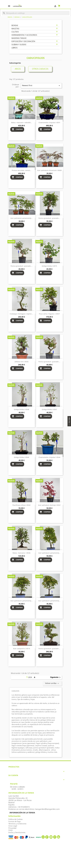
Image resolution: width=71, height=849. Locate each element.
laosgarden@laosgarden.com (47, 809)
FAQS (10, 830)
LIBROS (14, 48)
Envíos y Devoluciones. (17, 832)
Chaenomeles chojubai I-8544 (49, 457)
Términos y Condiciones (17, 824)
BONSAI (14, 25)
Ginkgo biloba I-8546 (21, 457)
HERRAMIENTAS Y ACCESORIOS (24, 35)
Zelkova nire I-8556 (21, 362)
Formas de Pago (14, 821)
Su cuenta (13, 775)
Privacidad (12, 828)
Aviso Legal (12, 826)
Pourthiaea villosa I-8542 (21, 505)
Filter (69, 421)
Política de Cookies (15, 819)
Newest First (41, 85)
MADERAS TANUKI (18, 38)
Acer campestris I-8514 (21, 648)
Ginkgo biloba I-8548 (21, 409)
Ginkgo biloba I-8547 (49, 409)
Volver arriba (52, 683)
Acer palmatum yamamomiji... (21, 218)
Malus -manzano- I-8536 (21, 553)
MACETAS (15, 28)
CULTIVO (15, 32)
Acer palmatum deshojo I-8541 (49, 505)
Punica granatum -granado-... (49, 218)
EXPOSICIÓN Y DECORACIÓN (23, 41)
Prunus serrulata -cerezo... (21, 170)
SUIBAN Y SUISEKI (18, 44)
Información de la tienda (22, 812)
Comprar (17, 129)
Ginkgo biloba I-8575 (49, 266)
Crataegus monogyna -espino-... (21, 314)
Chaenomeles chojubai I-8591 (49, 122)
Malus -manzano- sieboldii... (21, 122)
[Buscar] (35, 13)
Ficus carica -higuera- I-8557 (49, 314)
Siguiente (55, 677)
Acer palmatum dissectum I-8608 (49, 170)
